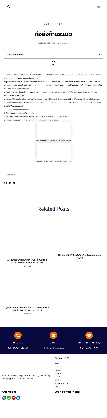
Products (58, 369)
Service (57, 376)
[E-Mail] (53, 334)
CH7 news (34, 120)
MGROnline (53, 120)
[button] (8, 7)
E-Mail (53, 342)
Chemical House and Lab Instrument (86, 74)
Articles (57, 379)
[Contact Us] (18, 334)
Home (57, 363)
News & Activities (61, 383)
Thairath (27, 120)
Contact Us (18, 342)
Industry (58, 373)
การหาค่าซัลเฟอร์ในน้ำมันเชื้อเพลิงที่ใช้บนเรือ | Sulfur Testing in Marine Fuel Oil (27, 260)
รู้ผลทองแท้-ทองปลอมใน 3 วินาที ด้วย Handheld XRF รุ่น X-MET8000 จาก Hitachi (27, 308)
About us (58, 366)
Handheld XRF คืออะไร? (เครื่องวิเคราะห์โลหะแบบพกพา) (79, 256)
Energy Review (43, 120)
